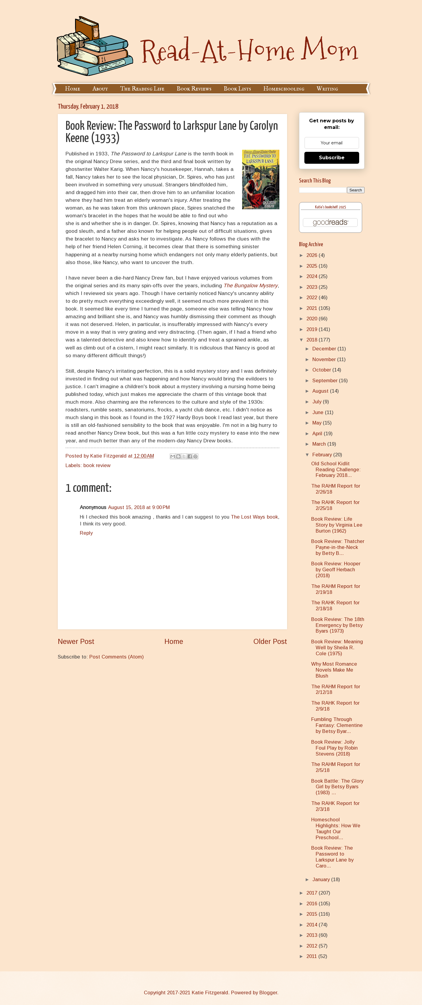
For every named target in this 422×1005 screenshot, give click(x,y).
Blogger (268, 992)
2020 (312, 319)
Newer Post (76, 641)
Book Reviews (194, 89)
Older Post (270, 641)
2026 (312, 255)
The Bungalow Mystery (250, 285)
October (322, 370)
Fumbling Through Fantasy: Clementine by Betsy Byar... (337, 725)
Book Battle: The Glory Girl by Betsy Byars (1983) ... (337, 787)
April (318, 433)
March (319, 444)
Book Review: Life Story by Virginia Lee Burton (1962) (336, 525)
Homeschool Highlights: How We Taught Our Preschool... (335, 828)
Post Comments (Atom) (116, 657)
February (322, 455)
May (317, 423)
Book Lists (237, 89)
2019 (312, 329)
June (318, 412)
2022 (312, 297)
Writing (327, 89)
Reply (86, 533)
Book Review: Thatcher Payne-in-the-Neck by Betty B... (337, 547)
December (324, 349)
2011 (312, 956)
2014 (312, 925)
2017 (312, 893)
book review (96, 465)
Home (72, 89)
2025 (312, 266)
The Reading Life (142, 89)
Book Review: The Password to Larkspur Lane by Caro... (332, 857)
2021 (312, 308)
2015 (312, 914)
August (321, 391)
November (324, 359)
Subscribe (332, 157)
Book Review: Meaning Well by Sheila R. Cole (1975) (337, 647)
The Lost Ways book (254, 517)
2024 (312, 276)
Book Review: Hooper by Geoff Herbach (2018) (335, 569)
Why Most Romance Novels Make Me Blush (334, 670)
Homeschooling (283, 89)
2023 (312, 287)
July (317, 402)
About (100, 89)
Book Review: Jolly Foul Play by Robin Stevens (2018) (334, 748)
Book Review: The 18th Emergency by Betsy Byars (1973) (337, 625)
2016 (312, 903)
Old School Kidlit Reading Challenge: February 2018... (336, 469)
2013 (312, 935)
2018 (312, 340)
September (325, 380)
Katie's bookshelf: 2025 (330, 207)
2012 (312, 946)
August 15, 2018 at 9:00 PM (139, 507)
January (321, 879)
